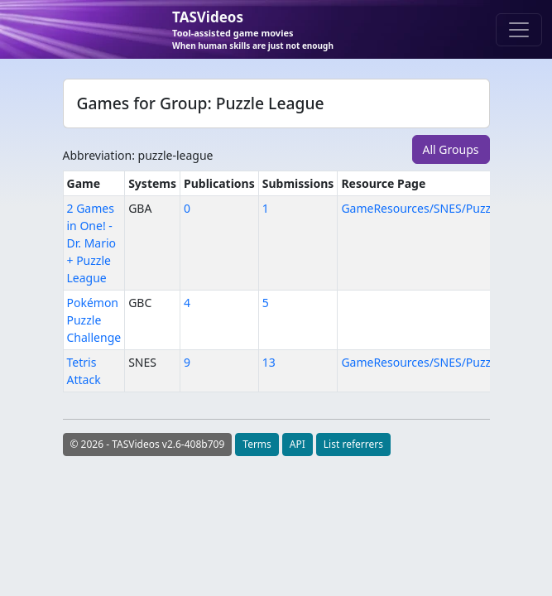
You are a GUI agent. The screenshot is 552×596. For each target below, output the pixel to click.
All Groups (451, 149)
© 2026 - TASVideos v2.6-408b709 (147, 444)
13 (269, 362)
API (297, 444)
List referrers (353, 444)
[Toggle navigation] (519, 29)
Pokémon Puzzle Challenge (94, 320)
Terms (256, 444)
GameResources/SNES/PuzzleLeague (440, 208)
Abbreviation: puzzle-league (138, 155)
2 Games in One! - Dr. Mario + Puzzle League (92, 243)
